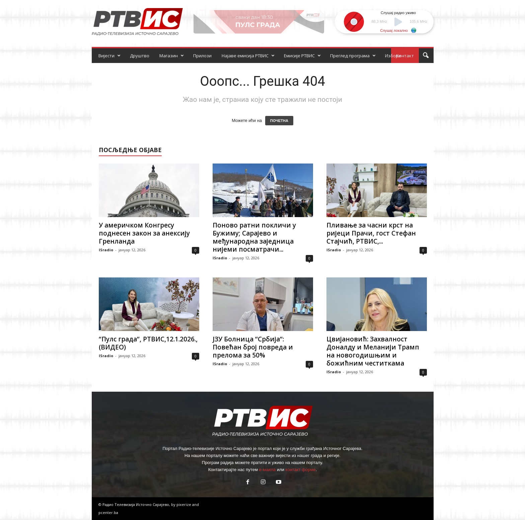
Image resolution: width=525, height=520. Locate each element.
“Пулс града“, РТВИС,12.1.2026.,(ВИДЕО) (148, 343)
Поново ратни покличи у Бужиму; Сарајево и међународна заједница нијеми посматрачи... (254, 237)
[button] (425, 55)
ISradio (106, 249)
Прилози (202, 56)
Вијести (109, 55)
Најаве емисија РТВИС (248, 55)
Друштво (139, 56)
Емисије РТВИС (302, 55)
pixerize (184, 504)
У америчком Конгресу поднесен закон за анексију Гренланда (144, 233)
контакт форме (301, 469)
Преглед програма (353, 55)
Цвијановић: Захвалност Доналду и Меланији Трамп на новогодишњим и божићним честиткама (372, 351)
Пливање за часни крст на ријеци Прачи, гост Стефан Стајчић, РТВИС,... (371, 233)
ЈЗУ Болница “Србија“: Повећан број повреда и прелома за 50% (253, 347)
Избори (393, 56)
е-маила (267, 469)
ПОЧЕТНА (279, 121)
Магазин (171, 55)
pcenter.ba (108, 512)
